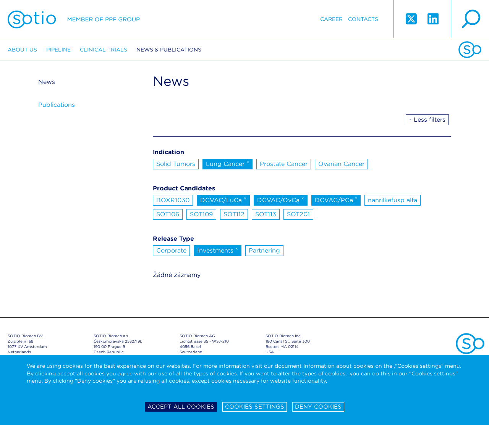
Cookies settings (254, 406)
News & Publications (168, 50)
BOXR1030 (172, 200)
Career (331, 19)
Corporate (171, 250)
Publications (56, 104)
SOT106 (167, 214)
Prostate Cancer (284, 163)
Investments (217, 250)
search (470, 19)
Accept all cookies (180, 406)
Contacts (363, 19)
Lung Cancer (227, 163)
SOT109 (201, 214)
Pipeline (58, 50)
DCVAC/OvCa (280, 199)
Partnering (264, 250)
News (46, 81)
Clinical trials (103, 50)
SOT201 (298, 214)
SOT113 (265, 214)
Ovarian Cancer (341, 163)
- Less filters (427, 119)
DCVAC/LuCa (223, 199)
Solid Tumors (175, 163)
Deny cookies (318, 406)
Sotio (73, 19)
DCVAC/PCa (336, 199)
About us (22, 50)
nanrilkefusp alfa (392, 200)
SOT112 (233, 214)
